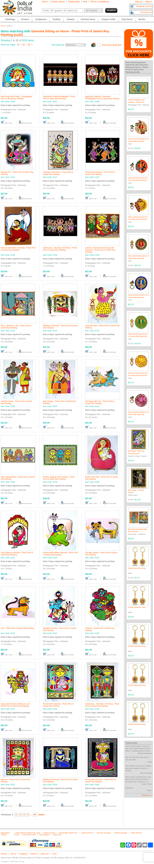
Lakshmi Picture (87, 833)
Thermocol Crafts (29, 835)
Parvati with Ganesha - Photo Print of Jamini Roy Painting (58, 705)
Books (142, 19)
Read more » (147, 795)
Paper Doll (57, 835)
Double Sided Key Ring (137, 568)
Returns (33, 854)
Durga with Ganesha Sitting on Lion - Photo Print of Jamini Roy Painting (16, 705)
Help (85, 1)
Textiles (57, 19)
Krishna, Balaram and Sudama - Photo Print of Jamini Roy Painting (59, 478)
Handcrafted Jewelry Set (68, 833)
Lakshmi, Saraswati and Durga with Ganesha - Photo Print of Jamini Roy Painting (100, 250)
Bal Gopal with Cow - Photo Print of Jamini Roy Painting (99, 402)
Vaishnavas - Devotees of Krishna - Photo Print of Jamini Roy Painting (60, 249)
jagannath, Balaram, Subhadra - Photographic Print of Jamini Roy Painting (102, 97)
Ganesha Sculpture (104, 833)
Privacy (4, 854)
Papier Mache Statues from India (27, 833)
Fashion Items (88, 19)
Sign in (148, 1)
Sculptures (40, 19)
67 (35, 814)
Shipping (23, 854)
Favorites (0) (146, 12)
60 (23, 44)
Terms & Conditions (99, 1)
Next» (42, 814)
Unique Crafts (108, 19)
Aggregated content (5, 834)
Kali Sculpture (44, 835)
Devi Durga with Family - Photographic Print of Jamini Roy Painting (16, 97)
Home (45, 1)
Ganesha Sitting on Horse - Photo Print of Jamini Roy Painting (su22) (136, 68)
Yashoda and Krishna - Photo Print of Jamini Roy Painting (58, 173)
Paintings (10, 19)
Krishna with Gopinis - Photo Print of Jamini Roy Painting (100, 173)
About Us (45, 854)
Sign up (138, 1)
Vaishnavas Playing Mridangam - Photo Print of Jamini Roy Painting (59, 97)
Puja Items (127, 19)
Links (54, 854)
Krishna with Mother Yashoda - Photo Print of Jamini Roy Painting (18, 249)
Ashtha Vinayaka (121, 833)
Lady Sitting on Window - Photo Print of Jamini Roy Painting (17, 554)
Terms (13, 854)
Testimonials (74, 1)
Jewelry (71, 19)
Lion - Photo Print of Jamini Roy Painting (17, 628)
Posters (25, 19)
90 (29, 44)
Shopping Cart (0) (144, 6)
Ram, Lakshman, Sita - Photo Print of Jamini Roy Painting (16, 327)
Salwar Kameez (49, 833)
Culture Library (58, 1)
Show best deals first (112, 45)
